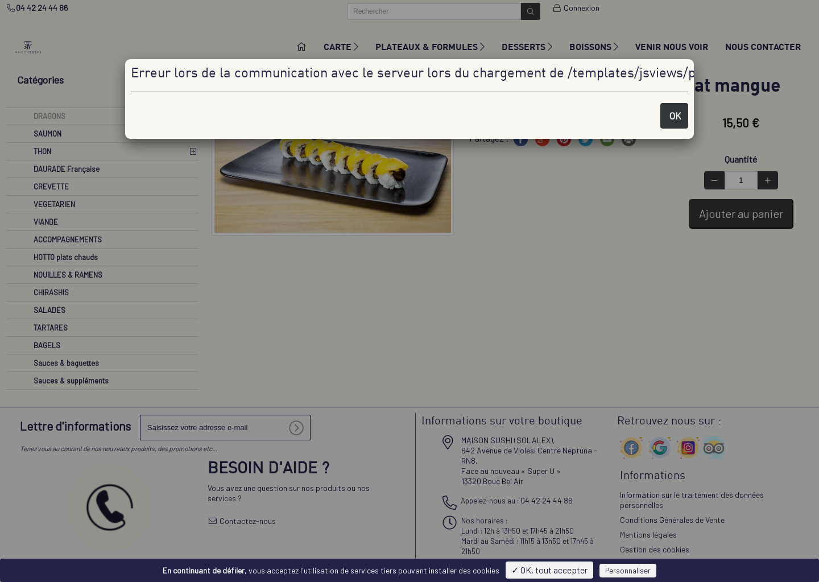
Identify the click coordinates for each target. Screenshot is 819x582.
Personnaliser (628, 570)
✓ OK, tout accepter (549, 569)
